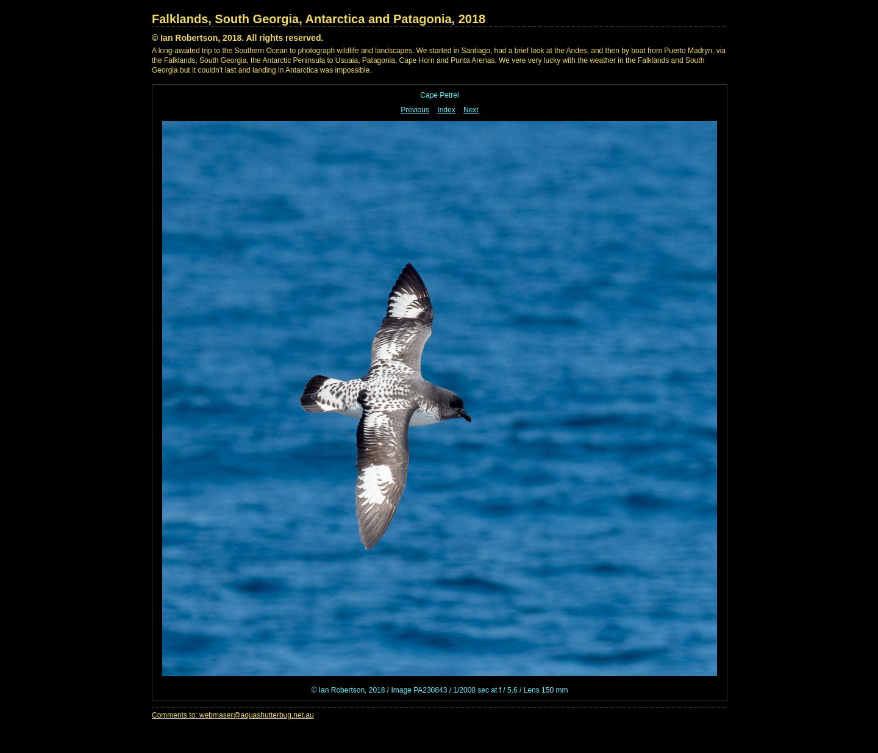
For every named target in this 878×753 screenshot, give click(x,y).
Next (471, 110)
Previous (415, 110)
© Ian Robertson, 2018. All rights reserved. (237, 38)
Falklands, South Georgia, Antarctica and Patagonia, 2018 (318, 19)
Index (446, 110)
